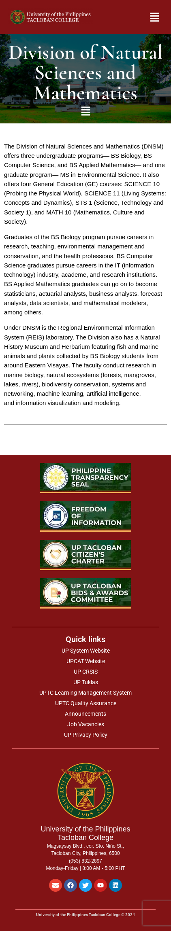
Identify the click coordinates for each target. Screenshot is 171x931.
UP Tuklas (85, 682)
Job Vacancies (85, 724)
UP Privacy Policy (85, 735)
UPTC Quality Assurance (85, 703)
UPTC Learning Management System (85, 692)
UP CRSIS (86, 671)
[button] (150, 17)
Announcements (85, 713)
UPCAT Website (85, 661)
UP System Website (86, 650)
